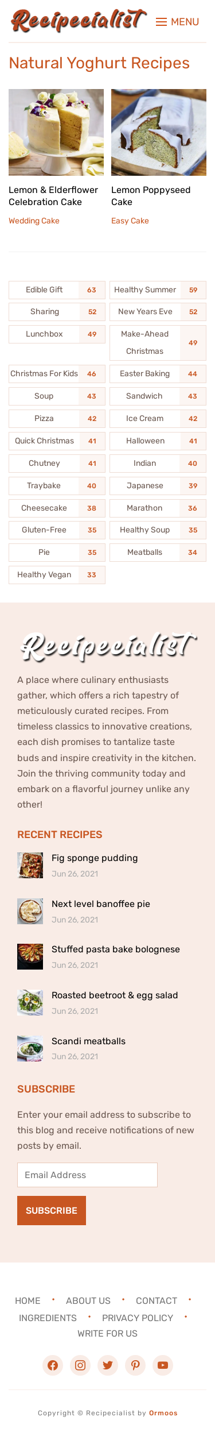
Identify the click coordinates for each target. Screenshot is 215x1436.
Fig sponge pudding (95, 857)
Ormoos (163, 1413)
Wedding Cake (34, 221)
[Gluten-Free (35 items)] (57, 530)
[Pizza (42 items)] (57, 419)
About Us (88, 1300)
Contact (156, 1300)
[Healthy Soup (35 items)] (158, 530)
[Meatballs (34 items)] (158, 552)
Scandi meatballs (89, 1041)
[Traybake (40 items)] (57, 486)
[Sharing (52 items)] (57, 312)
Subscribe (51, 1210)
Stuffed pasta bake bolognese (116, 949)
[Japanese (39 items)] (158, 486)
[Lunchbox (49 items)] (57, 334)
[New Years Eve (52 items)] (158, 312)
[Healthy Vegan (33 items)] (57, 575)
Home (28, 1300)
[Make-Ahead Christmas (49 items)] (158, 343)
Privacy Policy (137, 1317)
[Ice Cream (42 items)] (158, 419)
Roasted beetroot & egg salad (115, 995)
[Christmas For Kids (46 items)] (57, 374)
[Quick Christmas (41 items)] (57, 441)
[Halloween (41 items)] (158, 441)
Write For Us (107, 1333)
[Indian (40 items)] (158, 463)
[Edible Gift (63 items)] (57, 290)
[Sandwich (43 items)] (158, 396)
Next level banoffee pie (101, 903)
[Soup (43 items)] (57, 396)
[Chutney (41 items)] (57, 463)
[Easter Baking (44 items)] (158, 374)
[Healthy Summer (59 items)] (158, 290)
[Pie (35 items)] (57, 552)
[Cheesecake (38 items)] (57, 508)
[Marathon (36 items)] (158, 508)
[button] (177, 22)
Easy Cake (130, 221)
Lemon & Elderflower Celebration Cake (53, 195)
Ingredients (48, 1317)
